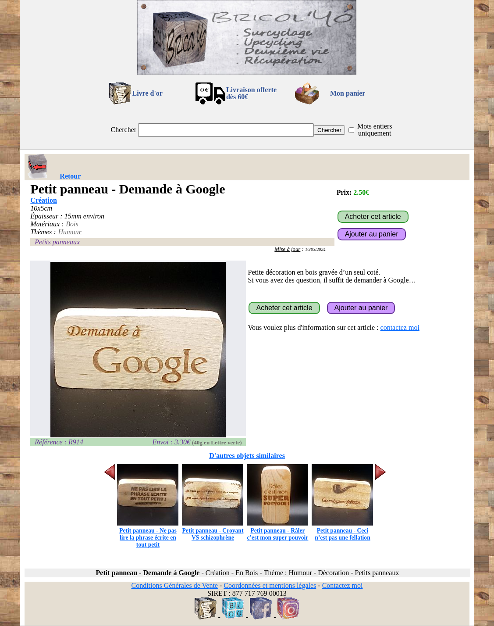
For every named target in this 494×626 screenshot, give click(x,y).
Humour (70, 232)
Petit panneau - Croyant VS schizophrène (212, 530)
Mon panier (347, 93)
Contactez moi (342, 585)
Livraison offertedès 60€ (251, 93)
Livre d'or (147, 93)
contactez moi (399, 327)
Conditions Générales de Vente (174, 585)
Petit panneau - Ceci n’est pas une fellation (342, 530)
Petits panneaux (57, 242)
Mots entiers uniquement (374, 129)
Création (43, 200)
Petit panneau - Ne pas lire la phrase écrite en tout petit (147, 534)
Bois (72, 224)
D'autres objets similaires (247, 455)
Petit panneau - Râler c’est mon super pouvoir (277, 530)
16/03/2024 (315, 249)
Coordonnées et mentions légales (270, 585)
